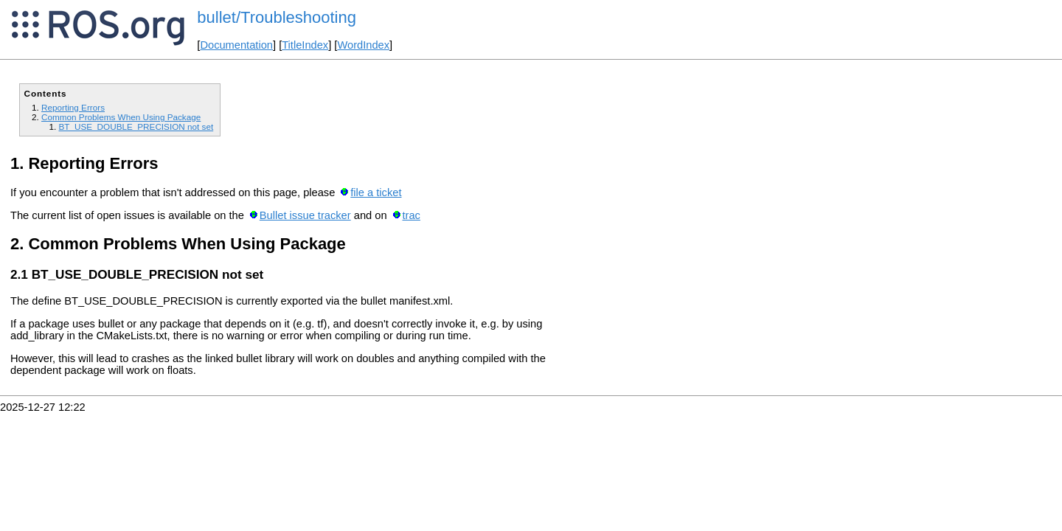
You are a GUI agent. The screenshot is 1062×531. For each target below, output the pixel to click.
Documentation (236, 45)
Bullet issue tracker (305, 215)
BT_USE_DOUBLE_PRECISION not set (135, 126)
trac (411, 215)
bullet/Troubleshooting (276, 17)
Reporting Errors (73, 107)
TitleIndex (305, 45)
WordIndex (363, 45)
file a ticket (375, 192)
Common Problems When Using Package (121, 117)
